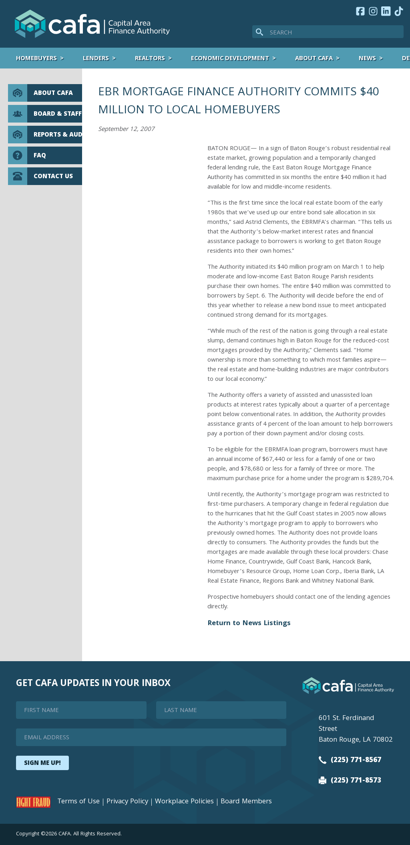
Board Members (246, 802)
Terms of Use (78, 802)
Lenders (96, 59)
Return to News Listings (249, 624)
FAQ (27, 155)
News (367, 59)
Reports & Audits (45, 134)
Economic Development (230, 59)
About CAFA (314, 59)
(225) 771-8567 (350, 760)
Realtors (150, 59)
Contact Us (40, 176)
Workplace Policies (184, 802)
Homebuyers (36, 59)
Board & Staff (45, 114)
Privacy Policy (127, 802)
